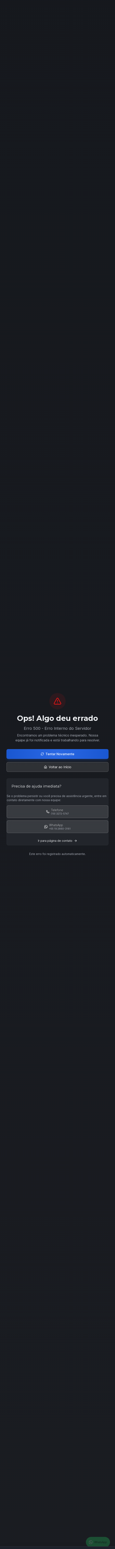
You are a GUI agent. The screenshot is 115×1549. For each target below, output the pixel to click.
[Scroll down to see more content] (57, 72)
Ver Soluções (84, 88)
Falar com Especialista (42, 88)
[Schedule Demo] (57, 992)
